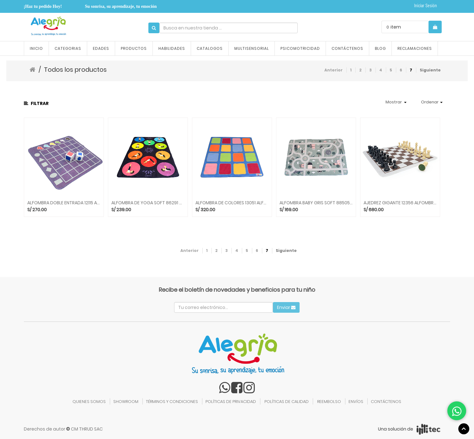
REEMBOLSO (329, 402)
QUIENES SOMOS (89, 402)
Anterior (333, 70)
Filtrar (36, 103)
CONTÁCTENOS (386, 402)
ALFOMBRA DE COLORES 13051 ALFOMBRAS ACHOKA (232, 203)
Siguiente (430, 70)
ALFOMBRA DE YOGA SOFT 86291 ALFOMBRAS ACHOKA (147, 203)
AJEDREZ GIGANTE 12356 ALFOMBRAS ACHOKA (400, 203)
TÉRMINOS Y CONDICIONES (172, 402)
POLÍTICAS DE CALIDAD (286, 402)
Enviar (286, 307)
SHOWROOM (125, 402)
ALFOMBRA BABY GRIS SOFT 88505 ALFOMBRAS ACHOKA (316, 203)
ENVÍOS (356, 402)
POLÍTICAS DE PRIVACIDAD (230, 402)
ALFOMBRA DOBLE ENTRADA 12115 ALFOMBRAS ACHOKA (63, 203)
